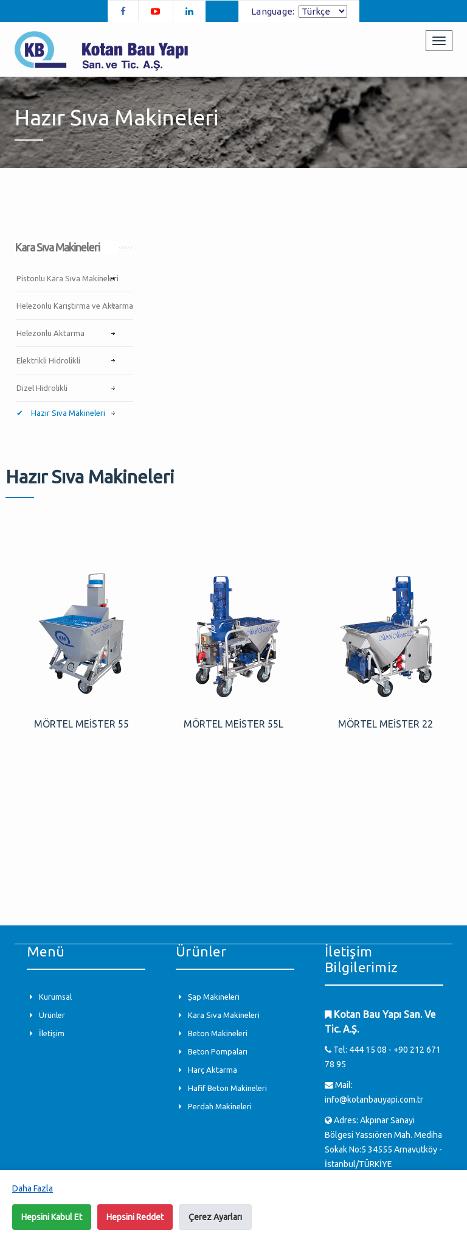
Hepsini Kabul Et (51, 1217)
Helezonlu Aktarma (50, 333)
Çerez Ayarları (215, 1217)
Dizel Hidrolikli (41, 388)
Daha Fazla (32, 1188)
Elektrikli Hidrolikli (48, 360)
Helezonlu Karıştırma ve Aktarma (74, 305)
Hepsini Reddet (135, 1217)
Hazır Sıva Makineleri (67, 413)
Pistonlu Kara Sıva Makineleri (67, 278)
